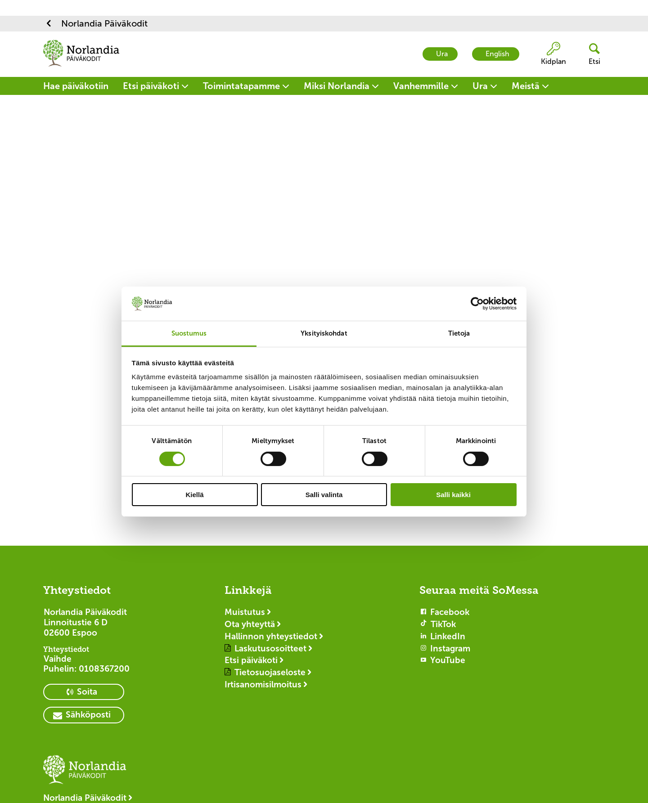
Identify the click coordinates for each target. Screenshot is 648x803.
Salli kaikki (453, 494)
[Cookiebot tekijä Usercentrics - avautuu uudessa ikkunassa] (477, 303)
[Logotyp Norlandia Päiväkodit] (88, 774)
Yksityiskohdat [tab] (324, 333)
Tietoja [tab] (459, 333)
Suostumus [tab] (189, 333)
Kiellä (194, 494)
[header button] (590, 54)
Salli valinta (324, 494)
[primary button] (83, 692)
